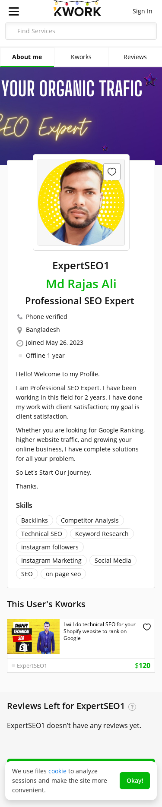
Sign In (142, 11)
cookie (57, 771)
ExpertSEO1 (32, 665)
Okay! (135, 780)
